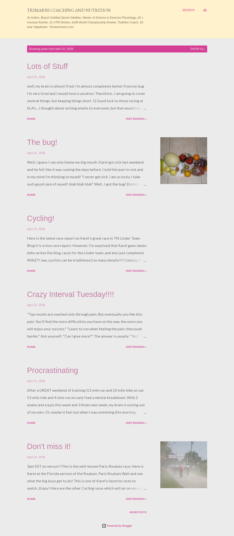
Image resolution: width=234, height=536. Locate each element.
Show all (197, 48)
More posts (138, 512)
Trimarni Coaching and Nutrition (69, 10)
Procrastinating (52, 370)
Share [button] (31, 118)
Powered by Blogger (117, 525)
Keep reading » (136, 118)
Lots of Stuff (47, 66)
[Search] (188, 10)
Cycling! (40, 218)
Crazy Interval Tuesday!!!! (70, 294)
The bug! (42, 142)
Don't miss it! (49, 446)
